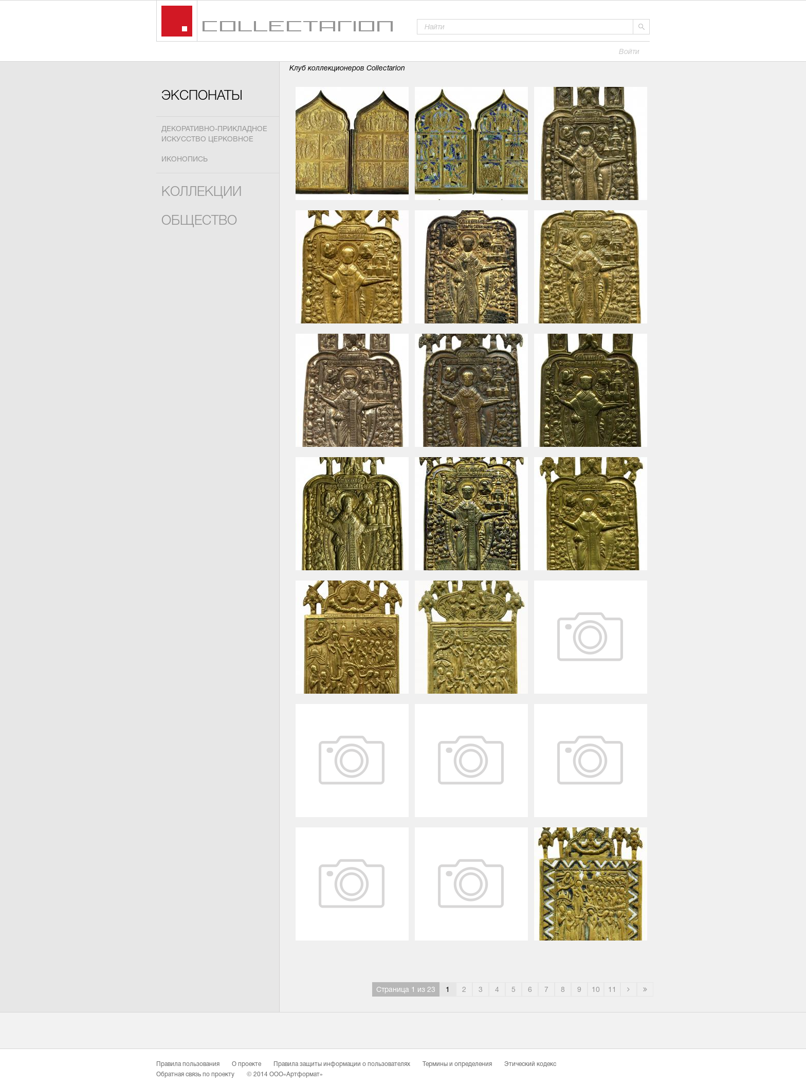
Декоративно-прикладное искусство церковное (214, 134)
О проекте (246, 1064)
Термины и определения (457, 1064)
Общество (199, 221)
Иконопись (184, 159)
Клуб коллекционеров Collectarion (347, 68)
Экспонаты (202, 96)
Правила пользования (187, 1064)
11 (612, 990)
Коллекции (201, 192)
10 (596, 990)
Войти (629, 52)
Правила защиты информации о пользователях (341, 1064)
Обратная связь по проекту (195, 1074)
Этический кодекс (530, 1064)
